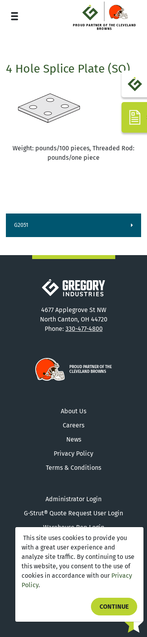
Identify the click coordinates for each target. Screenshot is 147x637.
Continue (114, 606)
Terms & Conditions (73, 467)
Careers (73, 425)
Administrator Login (73, 499)
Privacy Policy (73, 453)
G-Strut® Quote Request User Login (73, 513)
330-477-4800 (84, 328)
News (73, 439)
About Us (73, 411)
